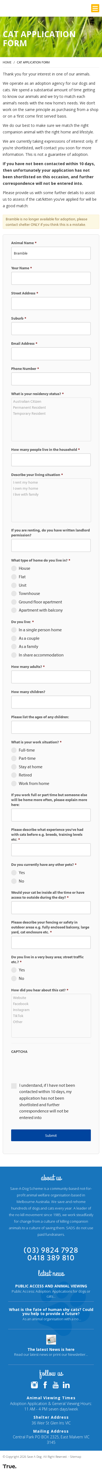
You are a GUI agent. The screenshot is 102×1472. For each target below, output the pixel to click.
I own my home (52, 488)
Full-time (27, 750)
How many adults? (28, 666)
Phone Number (25, 368)
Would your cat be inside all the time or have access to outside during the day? (47, 895)
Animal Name (23, 242)
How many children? (28, 691)
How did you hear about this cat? (39, 990)
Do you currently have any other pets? (43, 864)
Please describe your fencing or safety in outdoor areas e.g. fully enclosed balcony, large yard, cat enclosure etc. (50, 927)
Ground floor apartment (40, 601)
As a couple (29, 638)
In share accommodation (41, 655)
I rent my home (52, 482)
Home (7, 62)
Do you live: (22, 621)
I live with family (52, 494)
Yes (22, 872)
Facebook (52, 1004)
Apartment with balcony (41, 610)
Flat (22, 576)
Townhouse (29, 593)
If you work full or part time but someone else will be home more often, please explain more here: (49, 799)
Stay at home (30, 766)
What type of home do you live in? (40, 560)
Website (52, 998)
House (24, 568)
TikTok (52, 1016)
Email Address (24, 343)
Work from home (34, 783)
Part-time (27, 758)
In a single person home (40, 629)
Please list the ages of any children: (40, 716)
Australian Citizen (52, 401)
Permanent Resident (52, 407)
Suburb (18, 318)
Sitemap (75, 1457)
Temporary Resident (52, 413)
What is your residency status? (37, 393)
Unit (22, 585)
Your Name (21, 267)
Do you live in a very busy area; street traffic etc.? (47, 959)
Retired (25, 775)
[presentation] (52, 1066)
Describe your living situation (37, 474)
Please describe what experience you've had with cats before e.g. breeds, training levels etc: (47, 834)
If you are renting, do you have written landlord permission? (50, 533)
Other (52, 1022)
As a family (28, 646)
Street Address (24, 293)
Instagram (52, 1010)
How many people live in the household (45, 449)
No (21, 881)
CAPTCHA (19, 1051)
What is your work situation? (36, 742)
